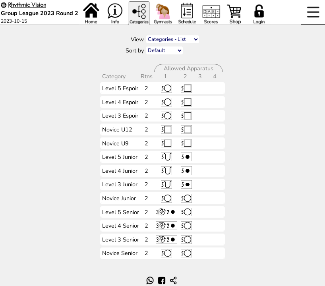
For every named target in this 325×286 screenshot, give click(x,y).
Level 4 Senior (120, 226)
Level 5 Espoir (120, 88)
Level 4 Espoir (120, 102)
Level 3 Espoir (120, 116)
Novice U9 (115, 143)
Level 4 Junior (119, 171)
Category (114, 76)
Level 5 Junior (119, 157)
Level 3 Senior (120, 239)
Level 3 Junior (119, 184)
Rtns (147, 76)
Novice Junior (119, 198)
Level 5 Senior (120, 212)
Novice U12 (117, 129)
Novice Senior (119, 253)
